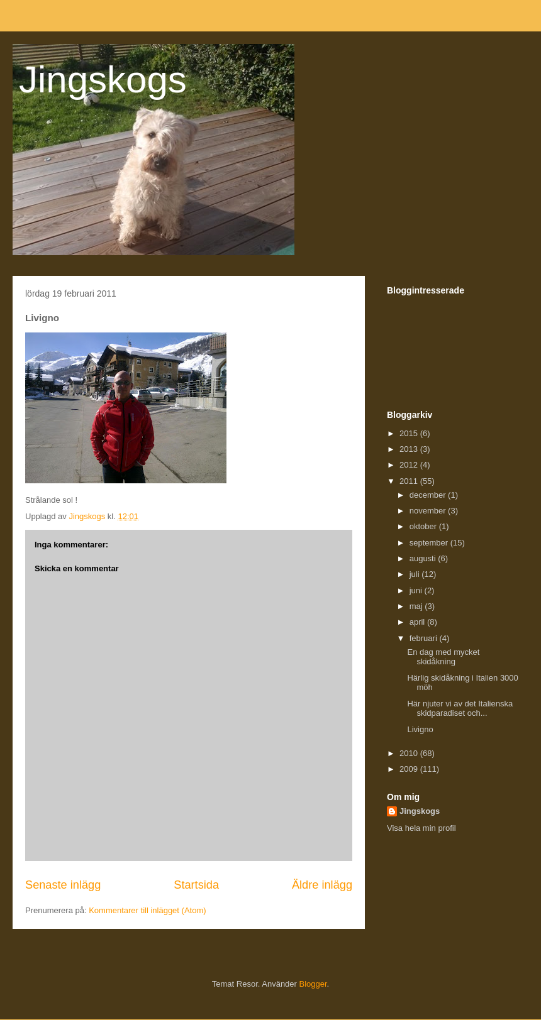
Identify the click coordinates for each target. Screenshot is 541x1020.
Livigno (420, 729)
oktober (424, 526)
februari (425, 638)
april (418, 622)
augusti (424, 558)
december (429, 495)
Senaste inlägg (63, 885)
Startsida (196, 885)
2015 (409, 433)
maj (417, 606)
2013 (409, 449)
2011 (409, 481)
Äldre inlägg (322, 885)
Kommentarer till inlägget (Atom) (147, 910)
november (429, 510)
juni (417, 590)
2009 (409, 769)
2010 (409, 753)
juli (416, 574)
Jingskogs (103, 79)
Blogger (313, 984)
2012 (409, 464)
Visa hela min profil (421, 828)
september (430, 542)
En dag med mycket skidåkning (443, 657)
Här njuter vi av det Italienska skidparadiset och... (460, 708)
